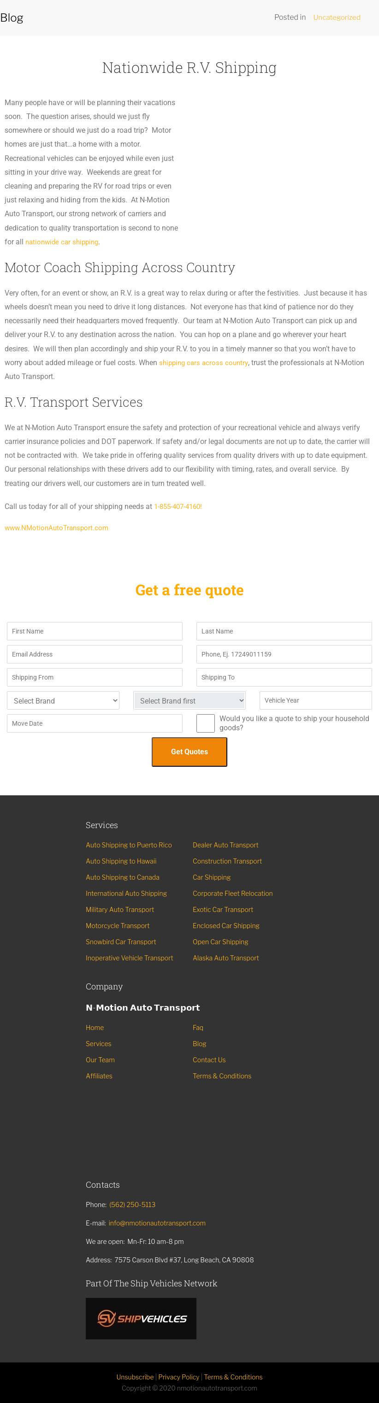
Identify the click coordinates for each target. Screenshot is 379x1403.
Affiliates (99, 1076)
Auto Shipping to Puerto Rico (129, 845)
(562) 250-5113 (132, 1204)
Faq (198, 1027)
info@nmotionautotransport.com (157, 1223)
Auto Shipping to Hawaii (121, 861)
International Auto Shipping (126, 893)
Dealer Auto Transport (226, 845)
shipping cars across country (206, 362)
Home (95, 1027)
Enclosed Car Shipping (226, 925)
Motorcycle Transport (118, 925)
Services (99, 1044)
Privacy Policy (178, 1377)
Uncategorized (336, 17)
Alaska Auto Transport (226, 958)
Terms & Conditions (222, 1076)
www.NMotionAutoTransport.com (59, 527)
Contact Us (209, 1060)
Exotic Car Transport (223, 909)
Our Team (100, 1060)
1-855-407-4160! (180, 506)
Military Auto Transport (120, 909)
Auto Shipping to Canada (123, 877)
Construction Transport (227, 861)
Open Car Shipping (221, 942)
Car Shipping (212, 877)
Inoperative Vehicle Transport (129, 958)
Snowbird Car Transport (121, 942)
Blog (200, 1044)
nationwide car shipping (64, 241)
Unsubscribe (135, 1377)
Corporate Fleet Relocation (233, 893)
